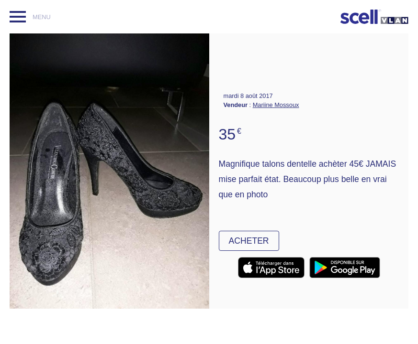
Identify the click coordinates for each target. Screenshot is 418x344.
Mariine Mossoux (276, 104)
